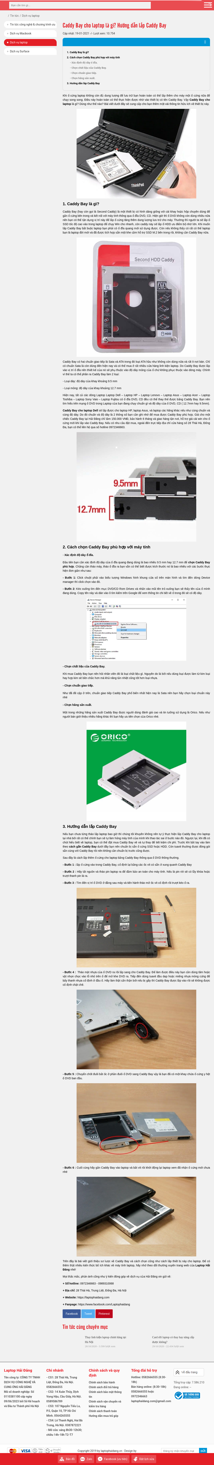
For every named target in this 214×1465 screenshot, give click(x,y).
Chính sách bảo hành (102, 1382)
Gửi (203, 1450)
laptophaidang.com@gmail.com (151, 1401)
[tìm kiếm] (146, 5)
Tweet (88, 1313)
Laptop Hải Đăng (18, 1370)
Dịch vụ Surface (19, 51)
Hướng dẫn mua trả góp (103, 1415)
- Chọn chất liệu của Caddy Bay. (88, 67)
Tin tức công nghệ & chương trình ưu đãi (32, 25)
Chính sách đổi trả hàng (103, 1387)
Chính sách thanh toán (103, 1411)
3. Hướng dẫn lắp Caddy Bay (83, 83)
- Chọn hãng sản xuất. (82, 78)
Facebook (72, 1313)
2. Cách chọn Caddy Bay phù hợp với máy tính (93, 57)
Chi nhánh (55, 1370)
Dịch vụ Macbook (20, 33)
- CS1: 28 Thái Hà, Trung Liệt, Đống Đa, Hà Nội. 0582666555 (61, 1382)
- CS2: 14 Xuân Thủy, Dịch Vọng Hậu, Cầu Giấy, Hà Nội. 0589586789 (64, 1396)
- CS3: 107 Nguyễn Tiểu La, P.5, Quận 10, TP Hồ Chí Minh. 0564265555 (63, 1410)
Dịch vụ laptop (19, 42)
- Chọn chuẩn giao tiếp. (83, 72)
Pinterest (104, 1313)
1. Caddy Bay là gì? (78, 52)
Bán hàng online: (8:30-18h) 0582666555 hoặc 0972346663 (148, 1391)
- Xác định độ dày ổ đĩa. (84, 62)
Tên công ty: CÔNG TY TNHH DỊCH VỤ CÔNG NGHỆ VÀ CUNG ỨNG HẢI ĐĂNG (22, 1382)
